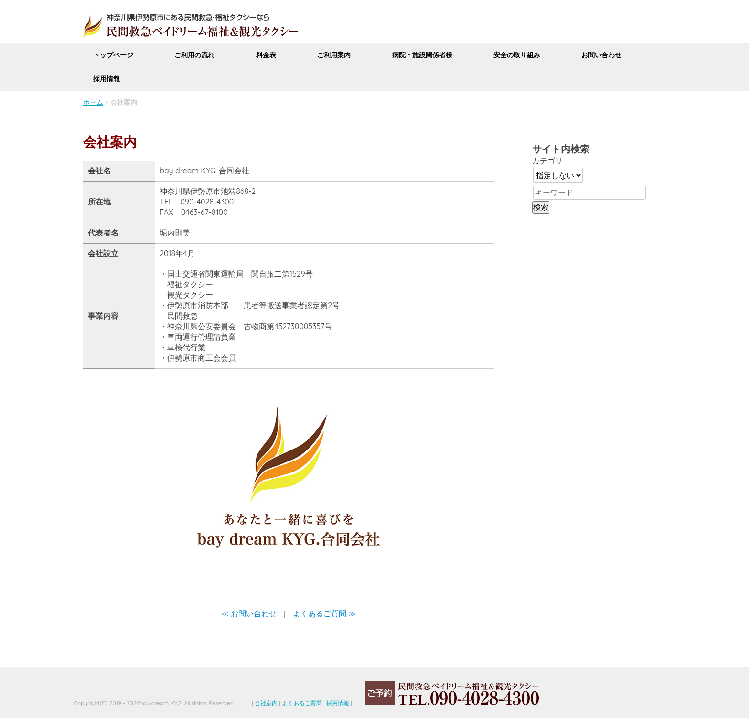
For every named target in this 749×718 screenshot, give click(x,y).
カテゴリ (547, 160)
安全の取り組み (516, 55)
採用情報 (106, 79)
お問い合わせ (601, 55)
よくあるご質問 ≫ (324, 613)
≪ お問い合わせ (249, 613)
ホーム (93, 102)
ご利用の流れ (194, 55)
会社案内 (266, 703)
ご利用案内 (334, 55)
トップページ (113, 55)
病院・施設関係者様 (422, 55)
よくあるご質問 (302, 703)
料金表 (266, 55)
